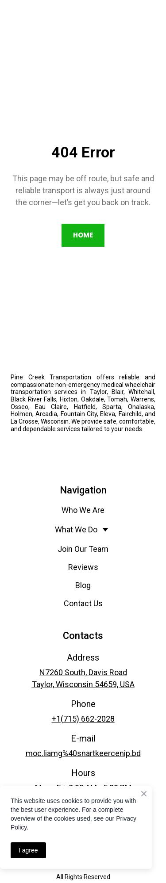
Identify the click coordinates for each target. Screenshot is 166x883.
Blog (83, 585)
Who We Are (83, 510)
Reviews (83, 567)
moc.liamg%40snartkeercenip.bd (83, 753)
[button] (83, 235)
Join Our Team (83, 549)
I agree (28, 850)
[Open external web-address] (83, 452)
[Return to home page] (83, 336)
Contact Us (83, 603)
